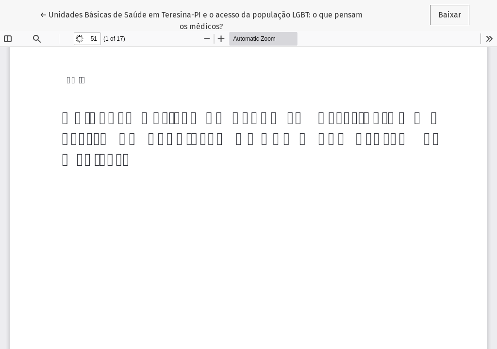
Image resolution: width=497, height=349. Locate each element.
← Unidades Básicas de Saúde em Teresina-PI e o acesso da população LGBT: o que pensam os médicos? (201, 20)
